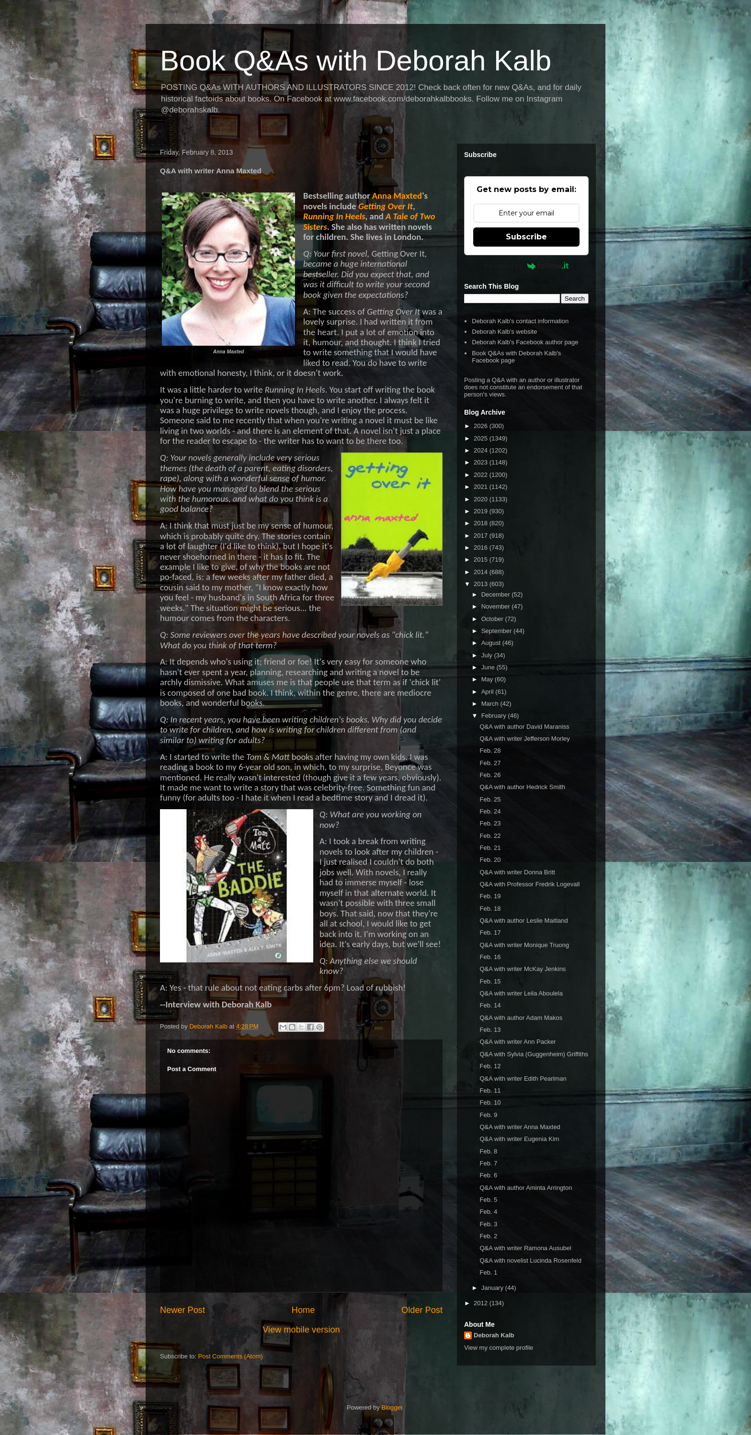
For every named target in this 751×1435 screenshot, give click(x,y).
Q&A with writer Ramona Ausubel (525, 1248)
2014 (481, 572)
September (497, 630)
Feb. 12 (490, 1066)
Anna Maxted (397, 195)
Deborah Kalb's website (504, 331)
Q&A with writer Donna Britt (517, 872)
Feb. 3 (488, 1224)
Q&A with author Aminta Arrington (525, 1187)
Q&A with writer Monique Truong (524, 945)
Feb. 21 (490, 847)
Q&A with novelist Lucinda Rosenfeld (530, 1260)
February (494, 715)
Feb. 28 (490, 750)
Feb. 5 (488, 1199)
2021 (481, 486)
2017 (481, 535)
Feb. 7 (488, 1163)
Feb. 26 (490, 775)
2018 (481, 523)
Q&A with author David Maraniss (524, 726)
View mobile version (301, 1329)
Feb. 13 (490, 1029)
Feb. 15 (490, 981)
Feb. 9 (488, 1115)
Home (303, 1310)
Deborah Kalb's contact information (520, 321)
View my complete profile (498, 1347)
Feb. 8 (488, 1151)
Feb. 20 (490, 859)
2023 (481, 462)
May (488, 679)
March (491, 703)
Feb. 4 (488, 1211)
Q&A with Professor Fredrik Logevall (529, 884)
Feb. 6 (488, 1175)
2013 (481, 584)
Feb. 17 (490, 932)
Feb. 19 (490, 896)
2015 (481, 559)
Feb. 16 (490, 956)
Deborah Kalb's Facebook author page (525, 342)
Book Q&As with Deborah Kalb (355, 61)
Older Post (422, 1310)
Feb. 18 (490, 908)
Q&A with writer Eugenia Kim (519, 1138)
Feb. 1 (488, 1272)
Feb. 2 (488, 1236)
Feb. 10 (490, 1102)
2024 (481, 450)
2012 (481, 1303)
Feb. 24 (490, 811)
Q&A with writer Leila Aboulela (520, 993)
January (493, 1287)
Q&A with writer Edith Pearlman (522, 1078)
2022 (481, 474)
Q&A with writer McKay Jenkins (522, 968)
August (491, 642)
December (496, 594)
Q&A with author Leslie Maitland (523, 920)
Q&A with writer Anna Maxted (519, 1126)
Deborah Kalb (494, 1335)
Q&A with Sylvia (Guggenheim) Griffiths (533, 1054)
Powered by (526, 266)
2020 (481, 499)
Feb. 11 (490, 1090)
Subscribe (526, 236)
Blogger (391, 1407)
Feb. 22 (490, 835)
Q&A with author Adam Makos (520, 1017)
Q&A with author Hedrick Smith (522, 787)
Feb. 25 (490, 799)
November (496, 606)
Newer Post (182, 1310)
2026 (481, 425)
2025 (481, 438)
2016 (481, 547)
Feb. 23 (490, 823)
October (493, 618)
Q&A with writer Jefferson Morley (524, 738)
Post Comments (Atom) (230, 1356)
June (489, 667)
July (487, 655)
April (488, 691)
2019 (481, 511)
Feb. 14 (490, 1005)
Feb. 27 (490, 763)
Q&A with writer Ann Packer (517, 1041)
